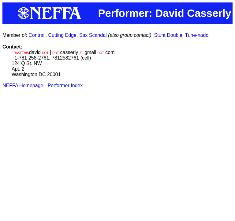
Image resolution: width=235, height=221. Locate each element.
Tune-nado (197, 35)
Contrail (36, 35)
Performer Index (65, 85)
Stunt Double (168, 35)
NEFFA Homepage (22, 85)
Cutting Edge (62, 35)
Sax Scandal (93, 35)
